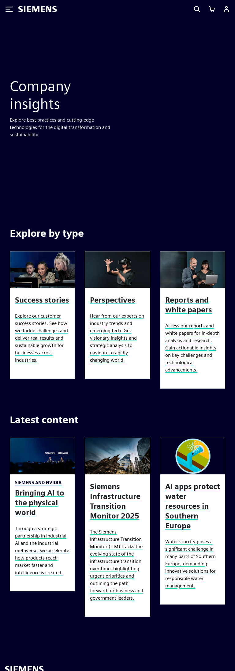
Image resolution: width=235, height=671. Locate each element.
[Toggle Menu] (9, 9)
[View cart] (212, 9)
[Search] (197, 9)
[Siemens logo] (37, 9)
